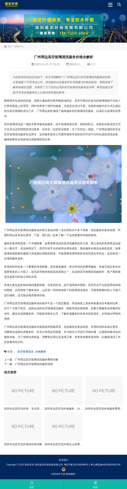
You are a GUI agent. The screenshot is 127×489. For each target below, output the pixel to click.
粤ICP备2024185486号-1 (77, 464)
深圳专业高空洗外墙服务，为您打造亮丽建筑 (72, 408)
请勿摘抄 (70, 474)
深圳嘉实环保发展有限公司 (49, 464)
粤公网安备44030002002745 (105, 464)
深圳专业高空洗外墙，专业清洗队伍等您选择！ (32, 408)
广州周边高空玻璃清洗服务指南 (34, 364)
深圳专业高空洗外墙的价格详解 (23, 444)
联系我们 (63, 460)
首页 (8, 46)
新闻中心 (19, 46)
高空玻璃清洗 (25, 351)
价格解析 (40, 351)
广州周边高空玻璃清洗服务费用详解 (36, 359)
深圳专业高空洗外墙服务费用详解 (105, 408)
